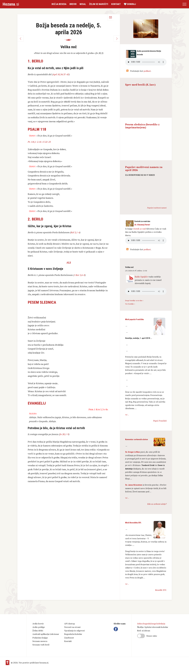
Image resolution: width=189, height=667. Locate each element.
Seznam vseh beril (40, 644)
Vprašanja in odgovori (74, 630)
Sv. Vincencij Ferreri (142, 225)
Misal (83, 4)
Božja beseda (59, 4)
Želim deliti (37, 630)
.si (11, 4)
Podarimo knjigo (40, 637)
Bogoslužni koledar (73, 634)
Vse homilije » (130, 304)
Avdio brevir (38, 623)
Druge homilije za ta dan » (134, 300)
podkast (147, 71)
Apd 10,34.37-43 (61, 74)
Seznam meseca (39, 641)
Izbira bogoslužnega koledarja (151, 623)
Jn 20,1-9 (64, 434)
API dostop (69, 623)
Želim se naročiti (98, 4)
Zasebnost (69, 637)
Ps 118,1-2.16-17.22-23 (39, 141)
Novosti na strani (72, 627)
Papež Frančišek (160, 420)
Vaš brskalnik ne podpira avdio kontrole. (146, 240)
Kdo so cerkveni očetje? (157, 504)
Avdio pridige (38, 627)
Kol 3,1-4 (75, 232)
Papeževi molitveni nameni (157, 208)
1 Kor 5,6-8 (79, 275)
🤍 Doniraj (130, 4)
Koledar (110, 17)
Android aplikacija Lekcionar (45, 634)
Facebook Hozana (116, 629)
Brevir (73, 4)
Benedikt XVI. (161, 590)
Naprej (117, 38)
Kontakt (116, 4)
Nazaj (20, 38)
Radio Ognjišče (141, 276)
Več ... (127, 415)
